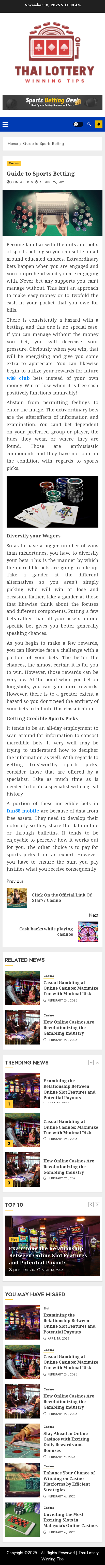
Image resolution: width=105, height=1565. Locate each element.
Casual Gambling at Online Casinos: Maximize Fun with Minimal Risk (70, 988)
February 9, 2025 (61, 1457)
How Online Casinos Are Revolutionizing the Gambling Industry (68, 1027)
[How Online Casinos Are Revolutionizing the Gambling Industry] (22, 1027)
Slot (14, 1239)
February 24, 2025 (62, 1001)
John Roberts (22, 182)
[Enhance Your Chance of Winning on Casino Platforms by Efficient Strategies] (22, 1480)
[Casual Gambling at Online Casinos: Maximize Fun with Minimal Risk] (22, 988)
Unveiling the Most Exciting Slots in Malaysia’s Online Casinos (70, 1520)
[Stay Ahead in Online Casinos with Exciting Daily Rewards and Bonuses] (22, 1441)
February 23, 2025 (62, 1040)
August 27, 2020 (52, 182)
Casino (14, 163)
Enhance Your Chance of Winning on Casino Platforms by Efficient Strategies (69, 1481)
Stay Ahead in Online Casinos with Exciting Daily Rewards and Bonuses (66, 1442)
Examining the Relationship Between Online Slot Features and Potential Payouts (69, 1089)
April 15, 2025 (52, 1270)
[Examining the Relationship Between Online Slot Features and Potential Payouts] (22, 1090)
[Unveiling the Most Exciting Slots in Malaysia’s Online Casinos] (22, 1520)
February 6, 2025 (62, 1497)
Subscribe (98, 124)
